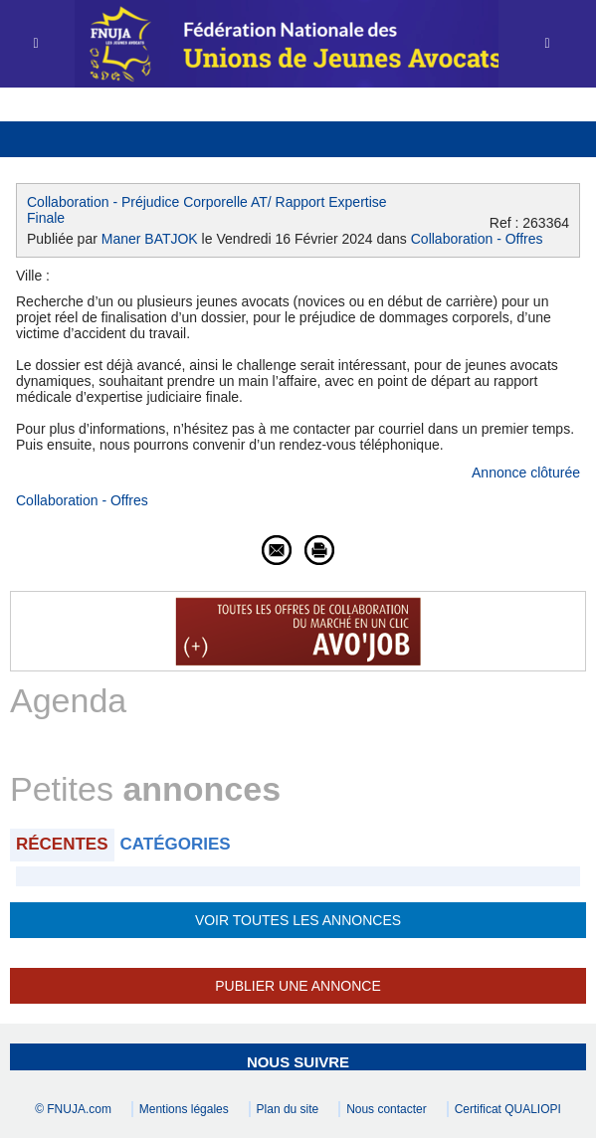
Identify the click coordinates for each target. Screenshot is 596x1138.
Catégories (175, 844)
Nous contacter (386, 1109)
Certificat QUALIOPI (508, 1109)
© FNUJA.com (73, 1109)
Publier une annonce (297, 986)
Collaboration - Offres (477, 239)
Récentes (62, 844)
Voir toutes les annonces (298, 920)
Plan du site (288, 1109)
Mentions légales (184, 1109)
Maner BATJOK (149, 239)
